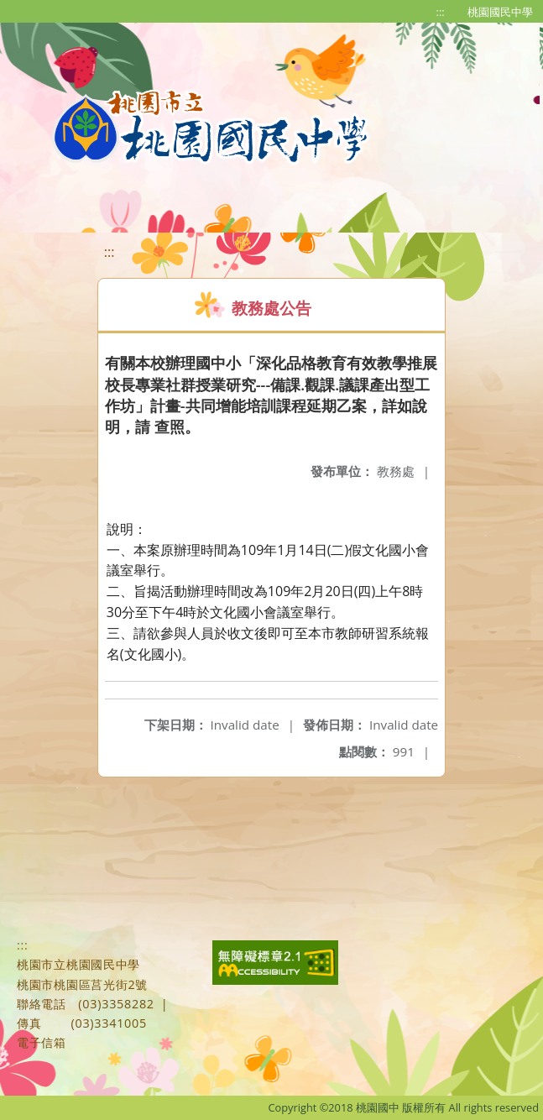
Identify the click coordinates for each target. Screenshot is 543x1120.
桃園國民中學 (500, 11)
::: (440, 11)
